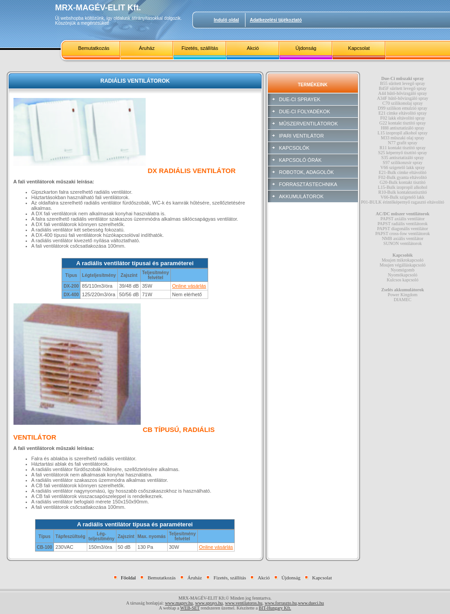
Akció (253, 48)
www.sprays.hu (209, 603)
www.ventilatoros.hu (244, 603)
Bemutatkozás (94, 48)
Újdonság (305, 48)
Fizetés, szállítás (200, 48)
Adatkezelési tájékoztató (276, 20)
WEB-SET (190, 607)
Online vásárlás (189, 286)
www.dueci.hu (311, 603)
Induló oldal (226, 20)
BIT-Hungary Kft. (275, 607)
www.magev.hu (179, 603)
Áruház (147, 48)
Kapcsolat (359, 48)
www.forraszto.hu (281, 603)
